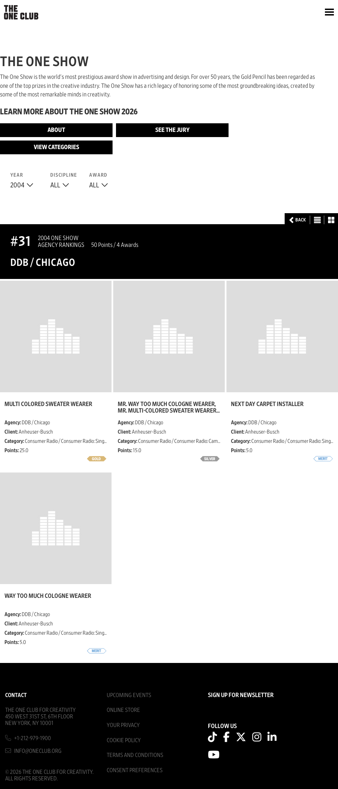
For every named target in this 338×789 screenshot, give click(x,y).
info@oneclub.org (38, 751)
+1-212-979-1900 (32, 738)
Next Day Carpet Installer (267, 404)
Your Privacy (123, 725)
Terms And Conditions (135, 755)
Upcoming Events (129, 695)
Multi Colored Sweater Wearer (48, 404)
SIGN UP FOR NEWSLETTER (241, 695)
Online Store (123, 710)
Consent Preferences (134, 770)
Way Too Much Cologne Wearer (47, 596)
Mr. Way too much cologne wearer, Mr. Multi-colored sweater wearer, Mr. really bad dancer (168, 407)
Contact (16, 695)
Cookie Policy (124, 740)
